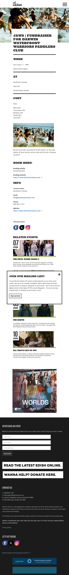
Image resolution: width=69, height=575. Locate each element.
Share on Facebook (15, 227)
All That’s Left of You (24, 350)
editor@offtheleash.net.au (14, 495)
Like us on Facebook (4, 543)
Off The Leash (17, 3)
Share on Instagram (27, 227)
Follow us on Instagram (16, 543)
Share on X (21, 227)
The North (18, 320)
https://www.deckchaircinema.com (27, 177)
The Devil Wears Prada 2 (26, 259)
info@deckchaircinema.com (24, 197)
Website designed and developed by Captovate (16, 553)
